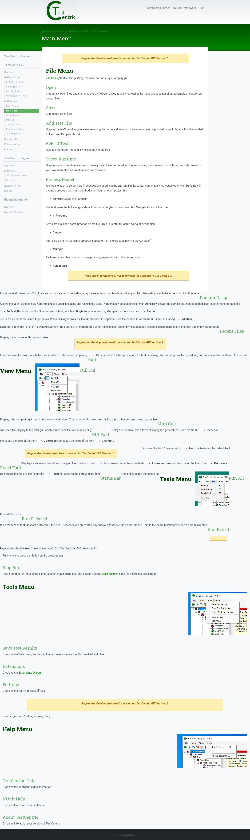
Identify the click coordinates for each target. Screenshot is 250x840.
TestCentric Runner (158, 8)
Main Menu (11, 111)
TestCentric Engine (17, 158)
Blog (201, 8)
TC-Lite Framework (184, 8)
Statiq (132, 835)
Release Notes (12, 144)
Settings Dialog (13, 124)
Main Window (12, 106)
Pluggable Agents (16, 199)
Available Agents (13, 212)
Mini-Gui (10, 120)
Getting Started (12, 77)
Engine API (10, 170)
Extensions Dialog (15, 129)
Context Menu (13, 115)
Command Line (12, 139)
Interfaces (11, 180)
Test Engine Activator (16, 175)
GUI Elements (100, 31)
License (8, 149)
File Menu (52, 78)
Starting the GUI (13, 87)
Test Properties (13, 133)
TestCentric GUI (78, 31)
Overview (9, 72)
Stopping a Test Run (16, 96)
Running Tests (13, 91)
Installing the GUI (14, 82)
